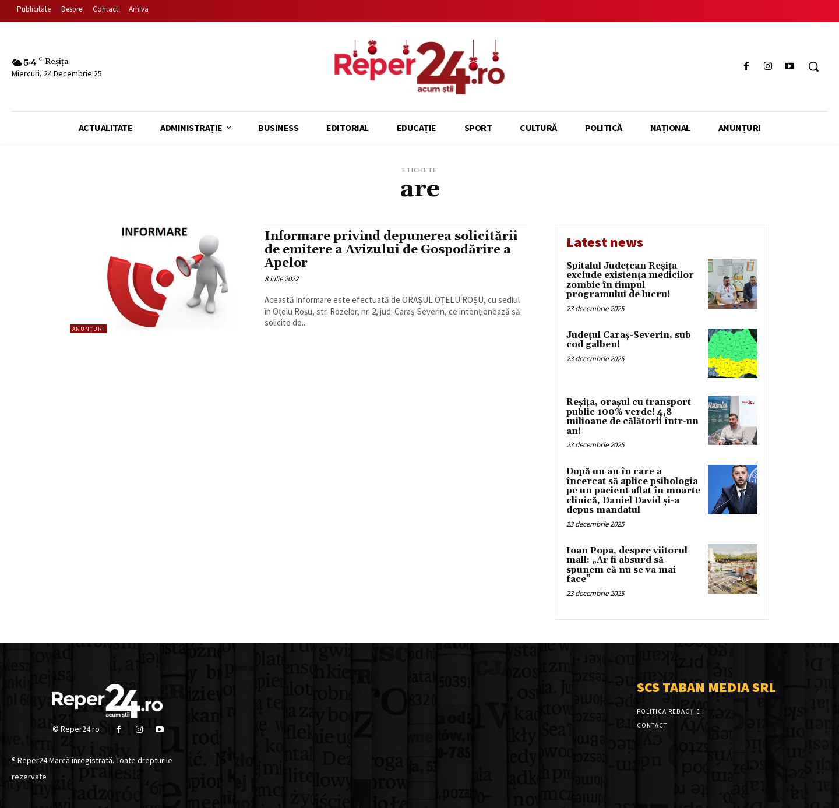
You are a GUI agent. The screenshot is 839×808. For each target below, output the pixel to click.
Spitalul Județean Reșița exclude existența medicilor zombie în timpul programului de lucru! (630, 280)
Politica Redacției (670, 711)
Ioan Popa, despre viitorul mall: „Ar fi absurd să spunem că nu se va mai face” (627, 565)
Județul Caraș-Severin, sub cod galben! (628, 340)
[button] (813, 66)
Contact (652, 725)
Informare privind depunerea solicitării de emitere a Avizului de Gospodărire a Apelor (391, 250)
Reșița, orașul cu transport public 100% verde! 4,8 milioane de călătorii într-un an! (632, 417)
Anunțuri (88, 329)
